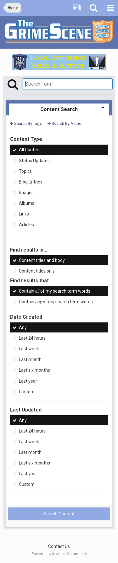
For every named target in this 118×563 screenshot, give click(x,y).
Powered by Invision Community (59, 554)
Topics (25, 171)
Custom (27, 391)
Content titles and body (42, 260)
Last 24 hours (32, 338)
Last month (30, 359)
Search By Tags (26, 123)
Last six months (34, 370)
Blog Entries (30, 181)
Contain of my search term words (54, 291)
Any (23, 327)
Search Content (59, 513)
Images (26, 192)
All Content (30, 149)
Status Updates (34, 160)
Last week (29, 348)
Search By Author (65, 123)
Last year (28, 381)
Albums (26, 203)
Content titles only (37, 271)
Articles (26, 224)
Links (24, 213)
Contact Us (59, 546)
